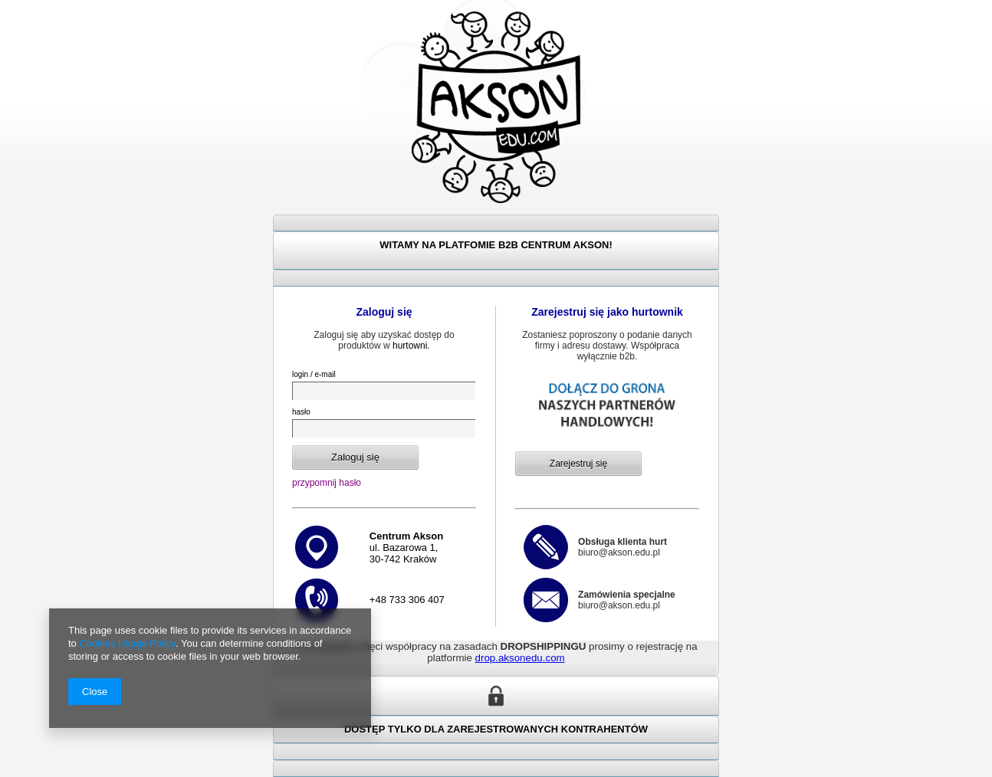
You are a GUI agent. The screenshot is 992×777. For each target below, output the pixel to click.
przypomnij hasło (326, 482)
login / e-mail (314, 374)
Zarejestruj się (578, 463)
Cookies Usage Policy (127, 643)
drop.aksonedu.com (520, 658)
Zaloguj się (355, 457)
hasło (301, 412)
